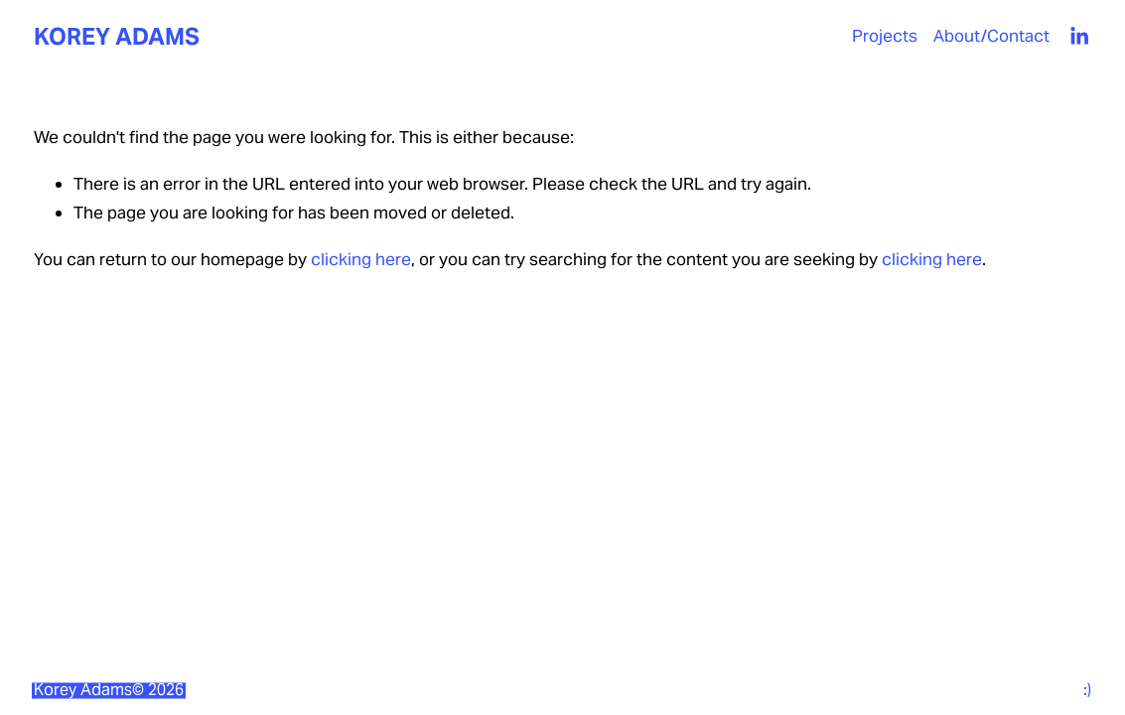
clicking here (361, 259)
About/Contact (991, 36)
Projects (884, 36)
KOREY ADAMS (117, 36)
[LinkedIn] (1078, 36)
